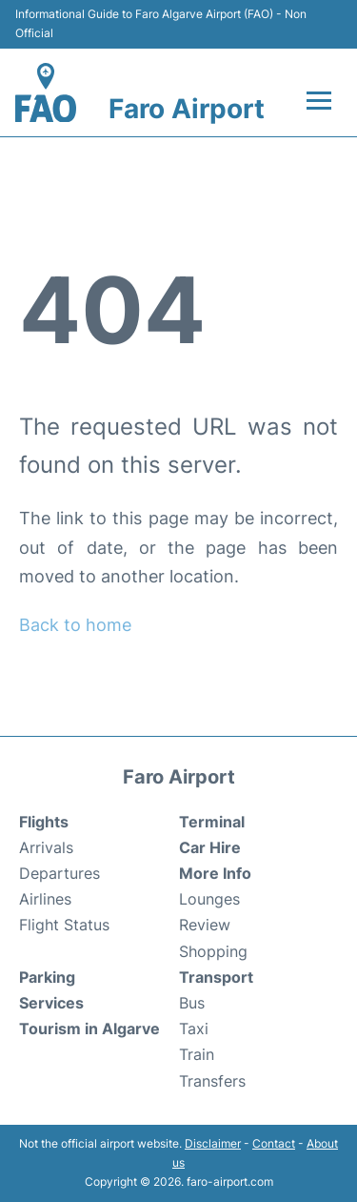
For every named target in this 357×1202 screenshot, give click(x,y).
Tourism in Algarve (89, 1028)
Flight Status (64, 924)
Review (204, 924)
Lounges (209, 898)
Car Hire (210, 847)
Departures (59, 873)
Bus (192, 1002)
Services (51, 1002)
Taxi (193, 1028)
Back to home (75, 625)
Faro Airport (187, 108)
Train (196, 1054)
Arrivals (46, 847)
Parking (47, 977)
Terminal (212, 821)
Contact (273, 1143)
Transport (216, 977)
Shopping (213, 951)
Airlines (45, 898)
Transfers (212, 1080)
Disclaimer (213, 1143)
